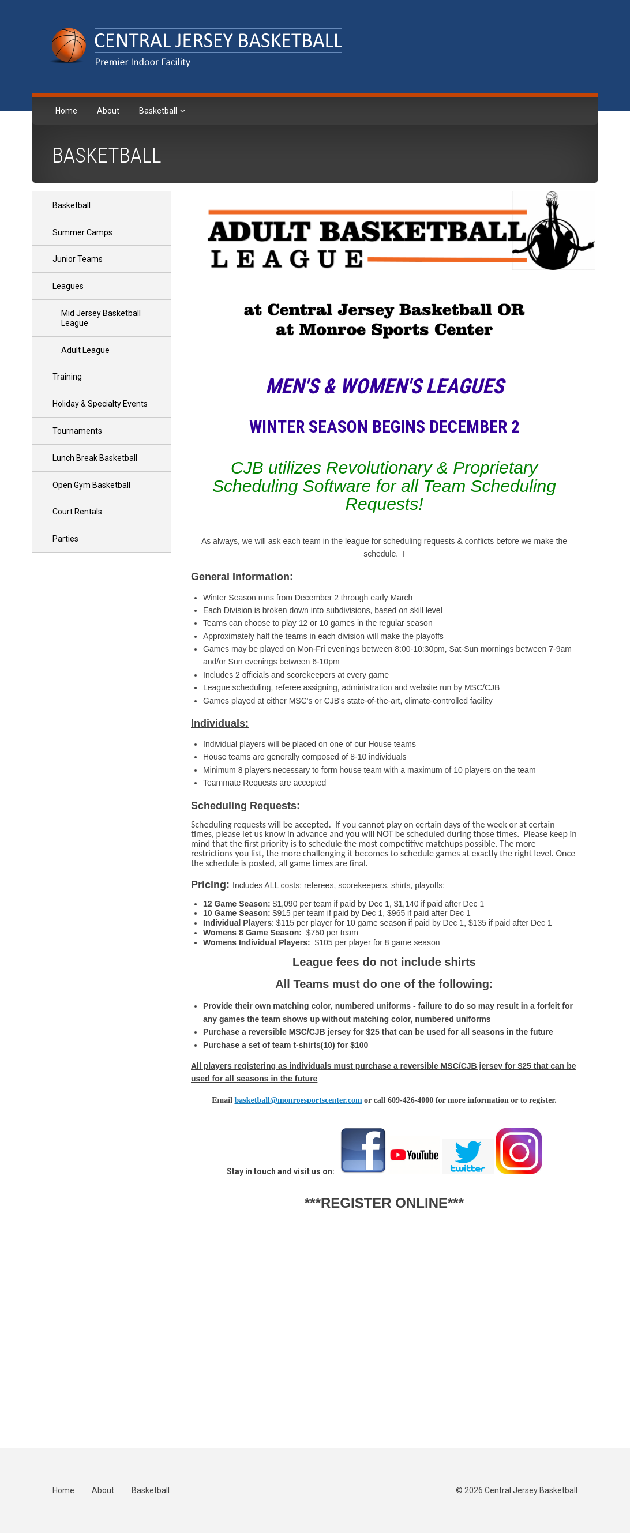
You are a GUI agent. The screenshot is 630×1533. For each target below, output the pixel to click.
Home (66, 110)
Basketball (159, 110)
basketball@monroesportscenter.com (298, 1100)
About (108, 110)
